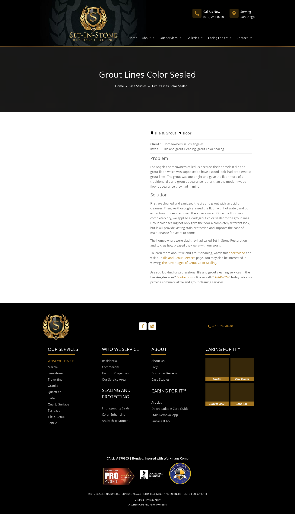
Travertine (55, 379)
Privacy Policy (153, 499)
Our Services (171, 38)
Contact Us (244, 38)
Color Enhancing (113, 414)
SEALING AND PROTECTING (116, 393)
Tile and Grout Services (179, 258)
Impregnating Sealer (116, 408)
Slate (51, 398)
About (148, 38)
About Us (158, 361)
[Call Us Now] (196, 13)
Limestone (55, 373)
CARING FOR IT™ (222, 349)
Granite (53, 386)
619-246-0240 (220, 277)
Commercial (110, 367)
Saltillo (52, 423)
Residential (110, 361)
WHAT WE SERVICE (61, 361)
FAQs (155, 367)
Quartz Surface (58, 404)
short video (237, 253)
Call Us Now (211, 12)
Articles (156, 402)
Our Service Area (114, 379)
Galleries (195, 38)
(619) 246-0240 (213, 17)
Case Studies (137, 86)
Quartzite (54, 392)
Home (132, 38)
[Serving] (234, 13)
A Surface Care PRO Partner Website (147, 504)
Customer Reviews (164, 373)
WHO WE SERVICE (120, 349)
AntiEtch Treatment (116, 421)
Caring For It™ (220, 38)
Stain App (242, 403)
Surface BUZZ (160, 421)
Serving (245, 12)
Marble (53, 367)
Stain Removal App (164, 415)
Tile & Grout (56, 417)
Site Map (139, 499)
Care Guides (242, 379)
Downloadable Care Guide (170, 409)
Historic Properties (115, 373)
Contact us (184, 277)
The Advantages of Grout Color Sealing (189, 263)
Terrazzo (54, 410)
